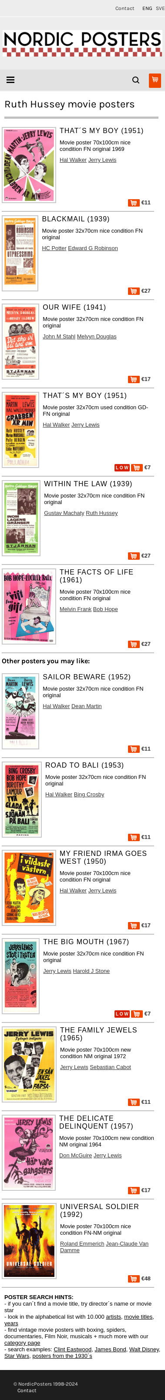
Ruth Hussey (102, 513)
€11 (139, 202)
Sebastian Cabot (110, 1067)
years (11, 1323)
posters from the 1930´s (62, 1356)
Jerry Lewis (102, 160)
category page (22, 1343)
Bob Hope (105, 609)
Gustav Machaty (64, 513)
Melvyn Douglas (97, 336)
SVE (160, 8)
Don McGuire (75, 1155)
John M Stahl (59, 336)
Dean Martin (86, 706)
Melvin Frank (75, 609)
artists (113, 1316)
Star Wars (16, 1356)
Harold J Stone (91, 971)
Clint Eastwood (72, 1349)
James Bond (110, 1349)
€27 (139, 290)
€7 (141, 467)
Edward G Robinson (93, 248)
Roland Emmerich (82, 1243)
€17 (139, 379)
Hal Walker (73, 160)
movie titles (138, 1316)
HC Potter (54, 248)
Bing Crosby (89, 794)
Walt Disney (144, 1349)
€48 (139, 1278)
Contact (125, 8)
